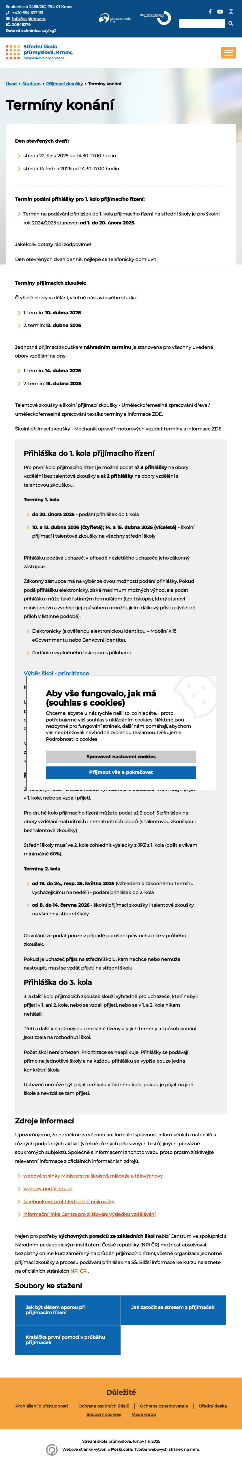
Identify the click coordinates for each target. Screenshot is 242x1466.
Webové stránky (77, 1449)
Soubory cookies (104, 1414)
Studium (31, 83)
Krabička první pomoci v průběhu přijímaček (65, 1340)
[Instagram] (231, 14)
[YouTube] (220, 14)
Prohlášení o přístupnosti (41, 1406)
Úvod (11, 83)
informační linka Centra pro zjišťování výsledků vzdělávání (89, 1214)
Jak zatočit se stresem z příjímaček (172, 1307)
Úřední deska (213, 1406)
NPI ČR (79, 1271)
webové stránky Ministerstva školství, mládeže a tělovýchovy (93, 1176)
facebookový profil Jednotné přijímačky (69, 1201)
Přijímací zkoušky (64, 83)
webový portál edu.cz (47, 1188)
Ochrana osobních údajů (103, 1406)
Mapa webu (144, 1414)
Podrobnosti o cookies (71, 748)
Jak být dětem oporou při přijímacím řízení (56, 1310)
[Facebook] (210, 14)
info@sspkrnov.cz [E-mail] (29, 18)
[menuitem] (11, 84)
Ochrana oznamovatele (164, 1406)
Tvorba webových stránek (158, 1449)
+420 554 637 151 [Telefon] (27, 12)
